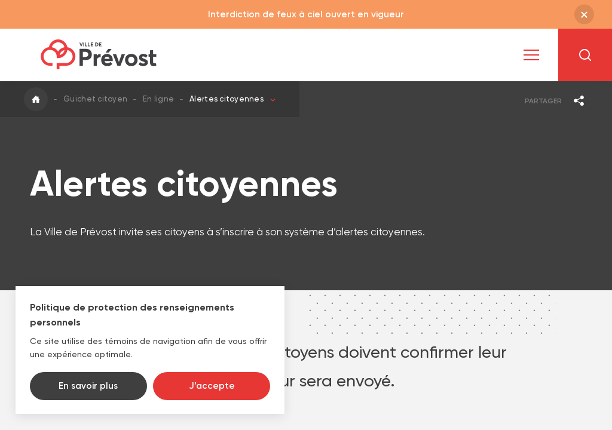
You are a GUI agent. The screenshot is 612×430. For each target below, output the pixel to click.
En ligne (158, 98)
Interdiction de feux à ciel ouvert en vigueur (306, 14)
